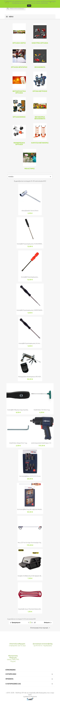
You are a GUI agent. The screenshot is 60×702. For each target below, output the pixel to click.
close (29, 5)
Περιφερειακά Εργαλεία (19, 144)
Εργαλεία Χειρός (19, 43)
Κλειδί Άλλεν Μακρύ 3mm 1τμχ (18, 443)
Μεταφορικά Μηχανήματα (40, 118)
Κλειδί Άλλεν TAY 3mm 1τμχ (42, 410)
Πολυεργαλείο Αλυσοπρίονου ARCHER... (30, 377)
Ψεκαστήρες (29, 169)
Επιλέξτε (30, 177)
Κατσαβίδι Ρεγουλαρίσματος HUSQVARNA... (30, 244)
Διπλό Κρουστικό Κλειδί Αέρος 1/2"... (41, 443)
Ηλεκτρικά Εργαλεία (40, 43)
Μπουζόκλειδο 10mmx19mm (30, 211)
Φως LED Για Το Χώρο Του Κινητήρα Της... (30, 542)
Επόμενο (48, 622)
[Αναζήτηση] (16, 8)
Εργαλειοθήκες (19, 117)
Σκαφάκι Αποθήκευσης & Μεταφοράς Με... (30, 576)
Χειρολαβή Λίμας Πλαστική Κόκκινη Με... (30, 609)
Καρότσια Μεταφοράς (40, 143)
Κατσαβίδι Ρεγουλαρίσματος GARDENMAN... (30, 310)
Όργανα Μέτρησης (40, 91)
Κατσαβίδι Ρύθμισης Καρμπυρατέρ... (18, 410)
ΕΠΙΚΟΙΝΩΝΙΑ (11, 670)
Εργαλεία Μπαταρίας (19, 67)
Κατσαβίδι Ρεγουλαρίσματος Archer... (30, 343)
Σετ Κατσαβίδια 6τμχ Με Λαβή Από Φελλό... (30, 509)
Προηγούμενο (14, 622)
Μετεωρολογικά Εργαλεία (19, 92)
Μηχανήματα (40, 67)
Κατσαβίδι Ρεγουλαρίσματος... (30, 277)
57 (35, 622)
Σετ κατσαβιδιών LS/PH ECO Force (30, 476)
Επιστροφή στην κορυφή (40, 628)
